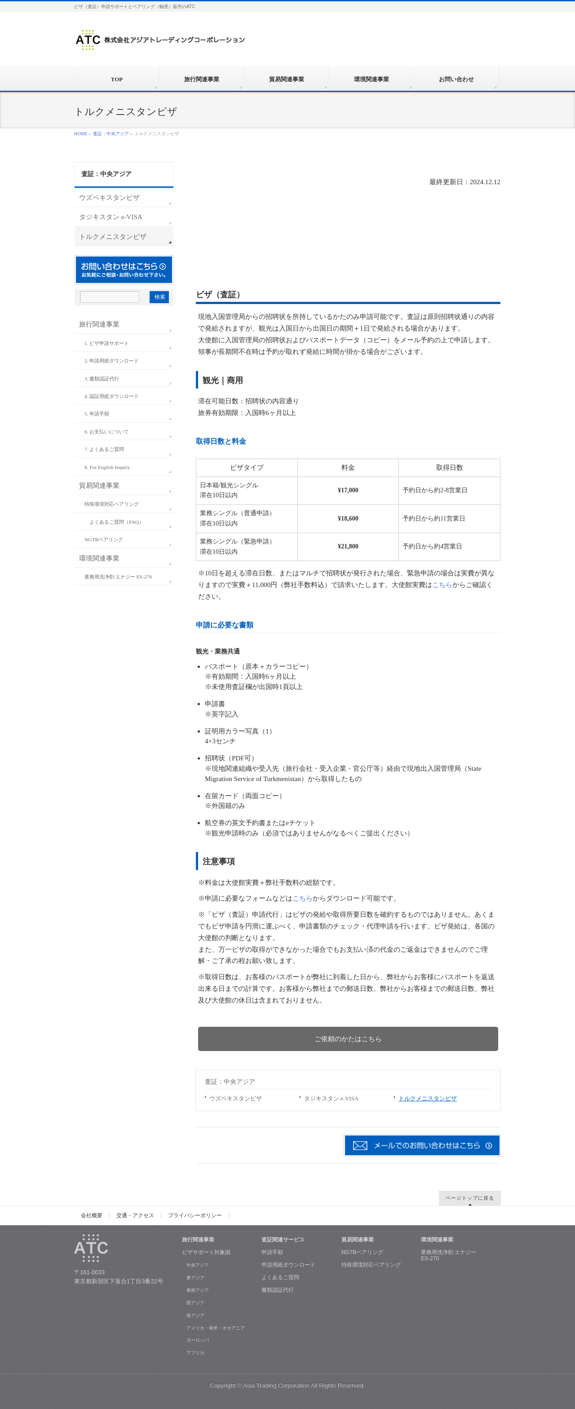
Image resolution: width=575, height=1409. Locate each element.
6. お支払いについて (106, 431)
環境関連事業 (99, 558)
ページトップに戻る (470, 1198)
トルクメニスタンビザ (427, 1098)
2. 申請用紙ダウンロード (111, 360)
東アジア (195, 1277)
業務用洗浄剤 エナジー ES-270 (118, 576)
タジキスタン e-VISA (331, 1098)
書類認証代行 (277, 1290)
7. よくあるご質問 (104, 449)
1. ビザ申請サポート (106, 343)
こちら (442, 584)
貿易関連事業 (99, 485)
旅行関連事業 (99, 324)
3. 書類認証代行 (101, 378)
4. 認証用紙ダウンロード (111, 396)
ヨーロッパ (197, 1340)
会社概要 (91, 1215)
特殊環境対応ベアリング (111, 504)
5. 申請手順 (96, 413)
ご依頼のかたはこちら (348, 1038)
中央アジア (197, 1265)
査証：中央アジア (111, 133)
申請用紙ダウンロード (288, 1265)
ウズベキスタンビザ (235, 1098)
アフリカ (195, 1352)
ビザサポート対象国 (206, 1252)
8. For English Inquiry (107, 467)
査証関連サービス (283, 1240)
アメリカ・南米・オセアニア (215, 1327)
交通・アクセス (135, 1215)
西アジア (195, 1302)
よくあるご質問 (280, 1277)
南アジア (195, 1315)
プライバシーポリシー (195, 1215)
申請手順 (272, 1252)
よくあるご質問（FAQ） (116, 522)
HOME (80, 133)
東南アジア (197, 1290)
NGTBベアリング (103, 539)
